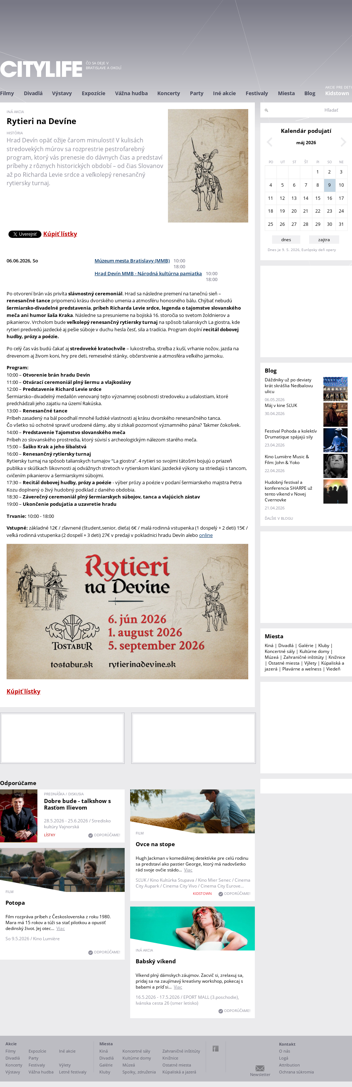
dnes (286, 239)
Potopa (15, 902)
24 (341, 211)
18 (270, 211)
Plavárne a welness (302, 669)
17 (341, 198)
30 (329, 224)
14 (305, 198)
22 (317, 211)
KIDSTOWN (202, 893)
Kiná (269, 645)
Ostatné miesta (284, 663)
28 (305, 224)
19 (282, 211)
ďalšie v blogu (279, 518)
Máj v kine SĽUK (281, 405)
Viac (188, 870)
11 (270, 198)
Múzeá (272, 657)
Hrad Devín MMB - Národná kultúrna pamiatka (148, 273)
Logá (283, 1058)
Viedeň (333, 669)
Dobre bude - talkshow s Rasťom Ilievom (77, 804)
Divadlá (33, 93)
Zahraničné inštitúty (303, 657)
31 (341, 224)
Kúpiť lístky (60, 234)
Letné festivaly (73, 1072)
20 (294, 211)
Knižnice (337, 657)
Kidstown (337, 93)
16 (329, 198)
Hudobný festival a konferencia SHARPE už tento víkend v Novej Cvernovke (288, 491)
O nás (284, 1051)
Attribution (289, 1065)
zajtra (324, 239)
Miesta (286, 93)
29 (317, 224)
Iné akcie (224, 93)
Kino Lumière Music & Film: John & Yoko (287, 459)
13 (294, 198)
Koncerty (168, 93)
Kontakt (287, 1044)
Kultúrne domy (314, 651)
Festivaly (257, 93)
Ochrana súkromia (296, 1072)
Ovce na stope (155, 844)
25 (270, 224)
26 (282, 224)
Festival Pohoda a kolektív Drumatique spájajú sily (291, 434)
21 (305, 211)
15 (317, 198)
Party (196, 93)
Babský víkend (156, 961)
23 (329, 211)
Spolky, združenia (139, 1072)
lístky (49, 834)
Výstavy (62, 93)
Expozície (93, 93)
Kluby (323, 645)
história (15, 132)
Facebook (216, 1048)
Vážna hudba (131, 93)
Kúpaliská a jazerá (179, 1072)
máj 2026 (306, 142)
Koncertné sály (280, 651)
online (206, 535)
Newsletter (260, 1074)
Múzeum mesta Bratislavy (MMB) (132, 260)
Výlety (310, 663)
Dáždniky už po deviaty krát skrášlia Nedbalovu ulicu (289, 386)
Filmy (7, 93)
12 (282, 198)
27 (294, 224)
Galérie (306, 645)
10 (341, 185)
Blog (309, 93)
